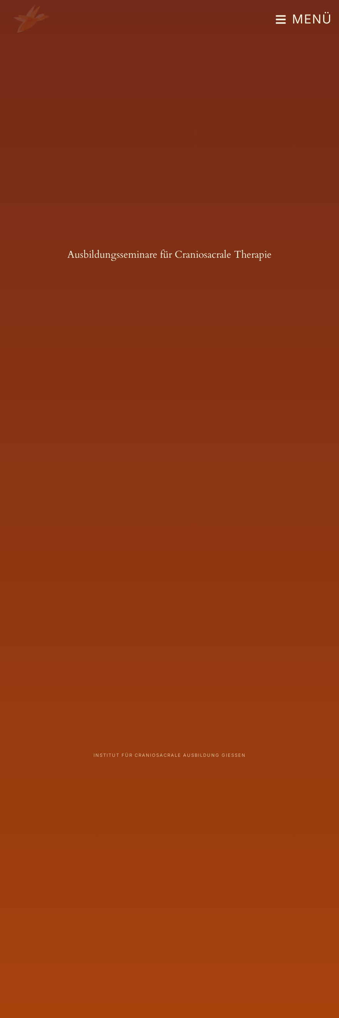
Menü (312, 19)
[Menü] (280, 19)
